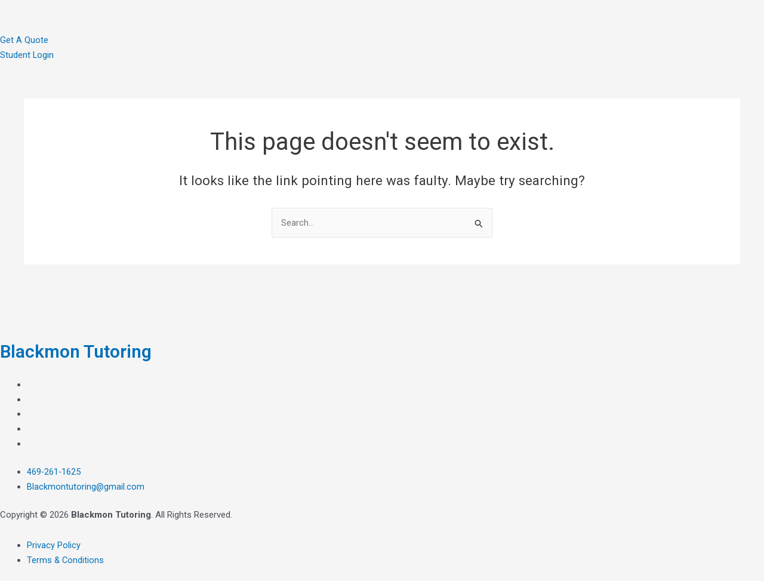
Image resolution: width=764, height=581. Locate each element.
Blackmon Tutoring (81, 351)
